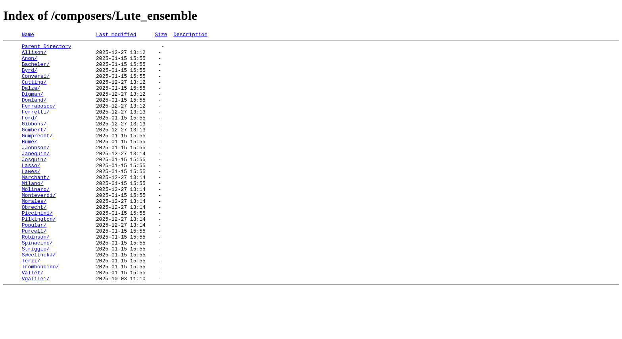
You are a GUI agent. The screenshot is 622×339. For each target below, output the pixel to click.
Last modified (116, 35)
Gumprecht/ (37, 155)
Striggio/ (36, 291)
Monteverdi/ (39, 227)
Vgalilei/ (36, 327)
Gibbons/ (34, 141)
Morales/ (34, 234)
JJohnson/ (36, 169)
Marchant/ (36, 205)
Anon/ (29, 62)
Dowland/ (34, 112)
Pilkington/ (39, 255)
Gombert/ (34, 148)
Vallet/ (33, 320)
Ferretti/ (36, 127)
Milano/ (33, 212)
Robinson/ (36, 277)
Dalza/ (31, 98)
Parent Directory (46, 48)
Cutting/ (34, 91)
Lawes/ (31, 198)
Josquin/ (34, 184)
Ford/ (29, 134)
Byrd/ (29, 77)
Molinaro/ (36, 219)
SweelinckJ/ (39, 298)
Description (190, 35)
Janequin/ (36, 177)
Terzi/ (31, 305)
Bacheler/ (36, 69)
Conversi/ (36, 84)
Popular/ (34, 262)
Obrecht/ (34, 241)
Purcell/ (34, 270)
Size (161, 35)
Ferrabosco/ (39, 119)
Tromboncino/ (40, 312)
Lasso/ (31, 191)
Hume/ (29, 162)
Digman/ (33, 105)
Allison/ (34, 55)
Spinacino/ (37, 284)
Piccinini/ (37, 248)
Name (28, 35)
